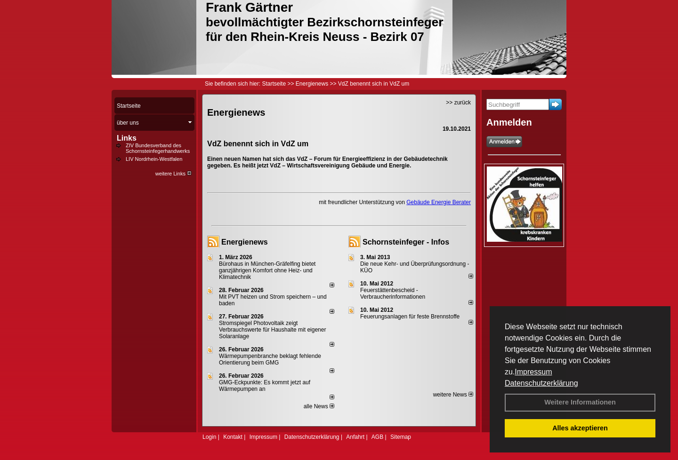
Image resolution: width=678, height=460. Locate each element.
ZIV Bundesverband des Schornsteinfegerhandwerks (158, 148)
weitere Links (173, 173)
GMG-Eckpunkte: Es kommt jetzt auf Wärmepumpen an (264, 385)
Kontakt (232, 437)
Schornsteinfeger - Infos (406, 242)
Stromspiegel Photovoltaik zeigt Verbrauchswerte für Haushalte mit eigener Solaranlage (272, 330)
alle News (319, 406)
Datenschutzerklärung (541, 383)
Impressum (533, 372)
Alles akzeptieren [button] (580, 428)
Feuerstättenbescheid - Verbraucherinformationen (392, 293)
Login (209, 437)
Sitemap (400, 437)
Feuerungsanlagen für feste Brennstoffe (410, 316)
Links (127, 138)
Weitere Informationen (580, 402)
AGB (377, 437)
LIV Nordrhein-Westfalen (154, 159)
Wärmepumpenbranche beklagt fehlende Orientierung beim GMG (270, 359)
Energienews (244, 242)
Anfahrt (355, 437)
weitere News (453, 394)
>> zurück (458, 102)
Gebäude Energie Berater (438, 202)
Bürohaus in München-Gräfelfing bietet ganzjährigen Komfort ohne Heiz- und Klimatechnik (267, 270)
